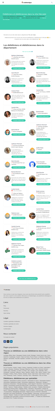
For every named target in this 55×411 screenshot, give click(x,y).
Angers (19, 367)
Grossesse (40, 385)
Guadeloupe (12, 357)
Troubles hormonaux (18, 398)
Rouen (29, 374)
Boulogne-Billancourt (25, 369)
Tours (29, 375)
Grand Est (6, 357)
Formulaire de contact (9, 337)
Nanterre (28, 372)
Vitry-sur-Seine (43, 375)
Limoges (33, 370)
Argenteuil (29, 367)
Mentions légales (8, 326)
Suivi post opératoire (45, 393)
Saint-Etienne (42, 374)
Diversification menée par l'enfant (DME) (18, 385)
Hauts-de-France (25, 357)
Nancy (23, 372)
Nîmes (40, 372)
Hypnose (10, 387)
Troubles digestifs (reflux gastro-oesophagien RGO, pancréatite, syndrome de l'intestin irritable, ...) (25, 395)
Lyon (37, 370)
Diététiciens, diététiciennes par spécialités (20, 378)
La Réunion (41, 357)
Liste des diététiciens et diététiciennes (35, 16)
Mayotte (6, 358)
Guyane (18, 357)
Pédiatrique (22, 390)
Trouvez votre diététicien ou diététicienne (13, 16)
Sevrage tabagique (27, 393)
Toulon (14, 375)
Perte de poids (39, 390)
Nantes (33, 372)
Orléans (45, 372)
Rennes (20, 374)
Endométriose (32, 385)
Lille (29, 370)
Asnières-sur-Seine (38, 367)
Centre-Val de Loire (41, 355)
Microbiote (31, 388)
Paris (49, 372)
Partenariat (6, 308)
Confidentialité (7, 329)
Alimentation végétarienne (28, 382)
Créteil (5, 370)
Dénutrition (39, 384)
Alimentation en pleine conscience (18, 380)
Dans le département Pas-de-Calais (31, 18)
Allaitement (39, 382)
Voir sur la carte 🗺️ (27, 51)
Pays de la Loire (35, 358)
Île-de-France (34, 357)
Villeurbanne (35, 375)
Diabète (6, 385)
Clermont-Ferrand (43, 369)
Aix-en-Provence (8, 367)
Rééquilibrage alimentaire (19, 392)
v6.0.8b (47, 407)
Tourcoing (25, 375)
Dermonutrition (47, 384)
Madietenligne (21, 407)
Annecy (24, 367)
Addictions (6, 380)
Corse (48, 355)
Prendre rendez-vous (18, 68)
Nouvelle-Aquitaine (20, 358)
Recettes (6, 311)
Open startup (7, 313)
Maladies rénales (23, 388)
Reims (15, 374)
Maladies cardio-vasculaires (30, 387)
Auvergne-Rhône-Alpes (10, 355)
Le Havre (19, 370)
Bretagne (33, 355)
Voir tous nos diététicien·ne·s (27, 278)
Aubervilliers (47, 367)
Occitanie (28, 358)
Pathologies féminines (13, 390)
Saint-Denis (35, 374)
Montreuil (12, 372)
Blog (5, 306)
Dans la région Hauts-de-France (11, 18)
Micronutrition (38, 388)
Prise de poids (47, 390)
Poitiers (11, 374)
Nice (37, 372)
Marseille (41, 370)
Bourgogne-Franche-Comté (23, 355)
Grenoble (13, 370)
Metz (46, 370)
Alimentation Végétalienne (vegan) (12, 382)
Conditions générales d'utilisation (12, 321)
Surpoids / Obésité (8, 395)
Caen (36, 369)
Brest (33, 369)
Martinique (47, 357)
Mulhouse (18, 372)
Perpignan (6, 374)
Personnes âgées (30, 390)
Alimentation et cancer (33, 380)
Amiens (15, 367)
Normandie (11, 358)
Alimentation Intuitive (45, 380)
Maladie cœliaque (18, 387)
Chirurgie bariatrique (22, 384)
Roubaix (25, 374)
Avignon (6, 369)
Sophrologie (36, 393)
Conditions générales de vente (11, 324)
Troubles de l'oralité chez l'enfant (22, 395)
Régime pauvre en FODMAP (33, 392)
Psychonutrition (8, 392)
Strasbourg (9, 375)
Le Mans (24, 370)
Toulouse (19, 375)
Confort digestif (32, 384)
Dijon (9, 370)
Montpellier (6, 372)
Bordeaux (16, 369)
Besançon (11, 369)
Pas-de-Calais (32, 35)
